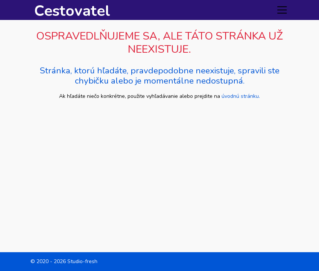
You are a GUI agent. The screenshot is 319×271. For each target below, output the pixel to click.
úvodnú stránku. (241, 96)
